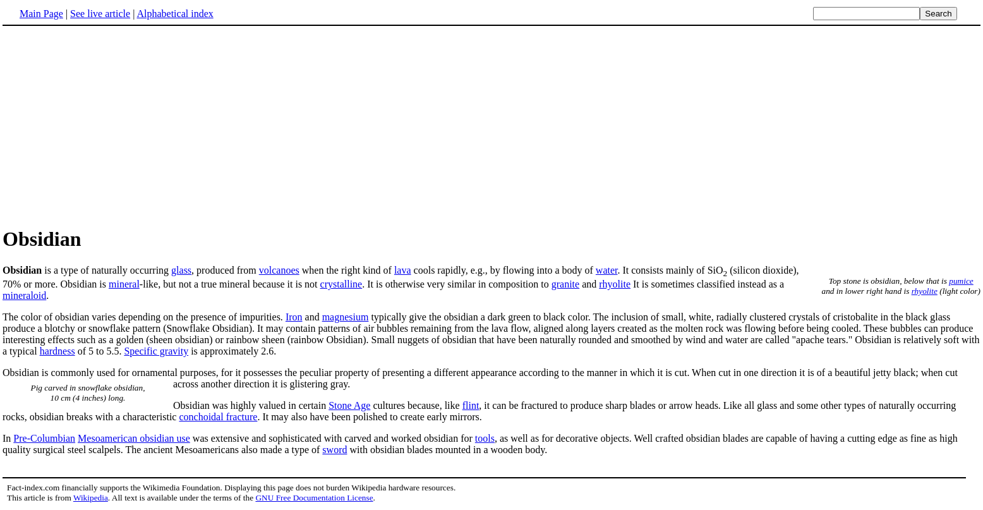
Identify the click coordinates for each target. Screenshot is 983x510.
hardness (57, 351)
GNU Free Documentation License (314, 497)
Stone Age (349, 405)
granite (565, 284)
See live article (100, 13)
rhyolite (925, 291)
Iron (294, 317)
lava (402, 270)
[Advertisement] (109, 125)
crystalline (341, 284)
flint (470, 405)
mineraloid (24, 295)
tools (485, 438)
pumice (961, 281)
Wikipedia (90, 497)
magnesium (345, 317)
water (607, 270)
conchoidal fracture (218, 416)
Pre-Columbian (44, 438)
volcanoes (279, 270)
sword (334, 449)
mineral (124, 284)
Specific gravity (156, 351)
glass (181, 270)
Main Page (41, 13)
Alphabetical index (174, 13)
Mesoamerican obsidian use (134, 438)
